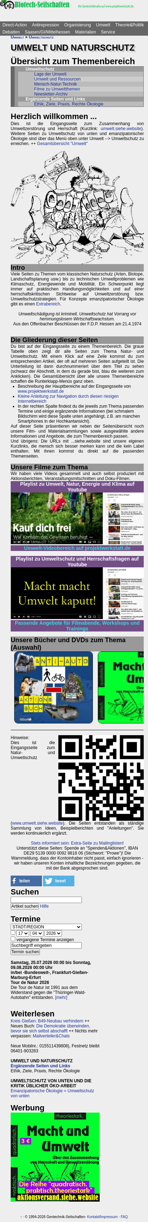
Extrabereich (48, 303)
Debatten (11, 32)
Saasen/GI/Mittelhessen (47, 32)
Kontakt (93, 1217)
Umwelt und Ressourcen (57, 79)
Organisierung (77, 24)
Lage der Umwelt (50, 74)
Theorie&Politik (129, 24)
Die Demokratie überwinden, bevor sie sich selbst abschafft (50, 1028)
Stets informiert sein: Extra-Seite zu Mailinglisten (76, 843)
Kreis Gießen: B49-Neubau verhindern (47, 1021)
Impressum (108, 1217)
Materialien (85, 32)
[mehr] (61, 997)
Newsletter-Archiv (51, 94)
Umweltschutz (41, 37)
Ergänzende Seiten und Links (40, 1065)
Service (108, 32)
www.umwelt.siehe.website (37, 823)
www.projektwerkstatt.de (41, 391)
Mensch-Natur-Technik (55, 84)
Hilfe (44, 906)
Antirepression (45, 24)
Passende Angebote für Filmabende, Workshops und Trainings (77, 625)
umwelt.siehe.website (121, 128)
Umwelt (103, 24)
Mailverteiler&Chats (51, 1035)
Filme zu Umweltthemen (57, 89)
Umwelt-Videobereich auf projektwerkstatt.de (77, 548)
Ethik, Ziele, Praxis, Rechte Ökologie (69, 104)
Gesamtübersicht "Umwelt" (62, 143)
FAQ (124, 1217)
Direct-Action (14, 24)
